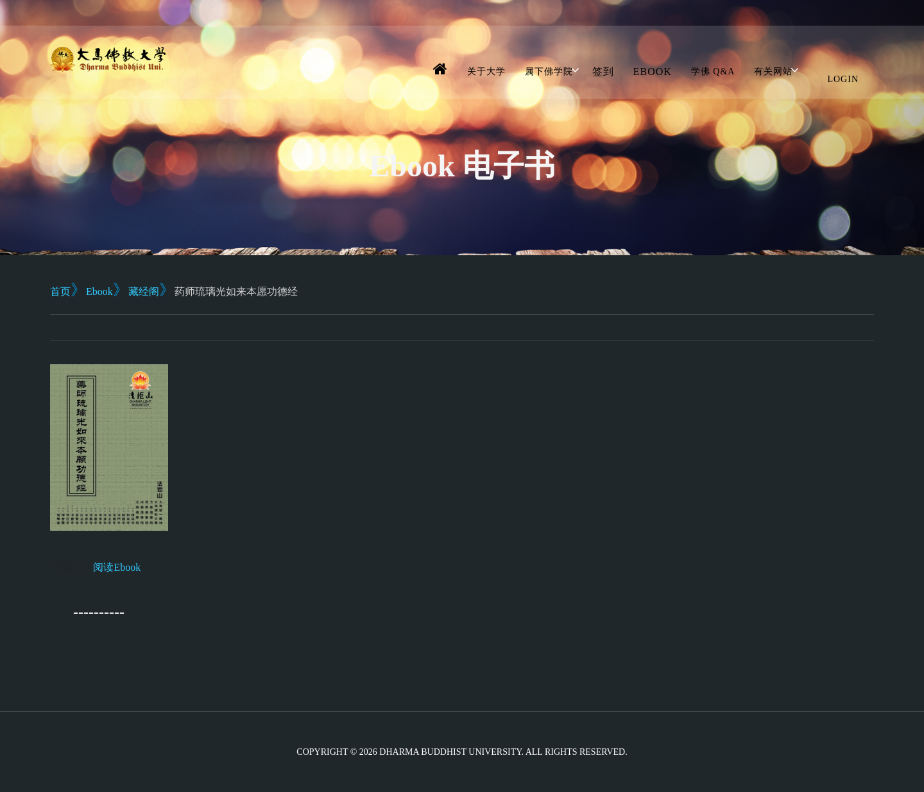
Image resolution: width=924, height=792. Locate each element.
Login (843, 79)
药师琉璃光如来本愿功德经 (236, 291)
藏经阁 (143, 291)
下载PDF (69, 567)
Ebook (652, 71)
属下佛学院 (549, 71)
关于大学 (486, 71)
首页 (60, 291)
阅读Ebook (117, 567)
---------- (98, 611)
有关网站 (773, 71)
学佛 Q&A (713, 71)
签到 (603, 71)
